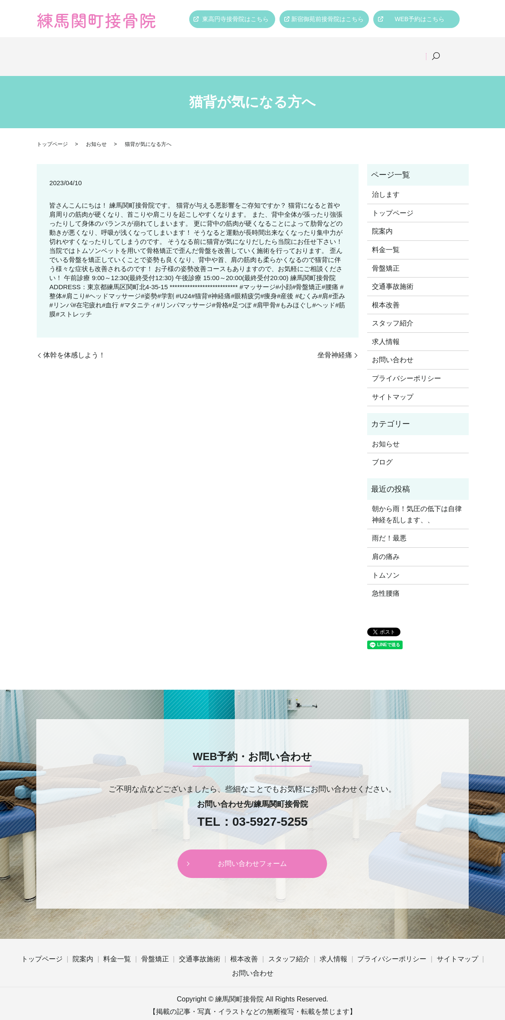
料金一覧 (166, 50)
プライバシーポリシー (406, 367)
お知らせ (96, 133)
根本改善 (313, 50)
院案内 (124, 50)
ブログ (382, 451)
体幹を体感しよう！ (74, 343)
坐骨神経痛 (335, 343)
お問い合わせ (392, 349)
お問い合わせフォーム (252, 852)
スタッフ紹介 (364, 50)
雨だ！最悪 (389, 527)
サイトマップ (392, 385)
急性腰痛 (386, 582)
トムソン (386, 564)
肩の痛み (386, 545)
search (447, 50)
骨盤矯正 (211, 50)
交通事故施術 (262, 50)
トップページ (76, 50)
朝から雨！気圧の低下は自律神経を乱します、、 (417, 503)
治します (386, 183)
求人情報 (415, 50)
